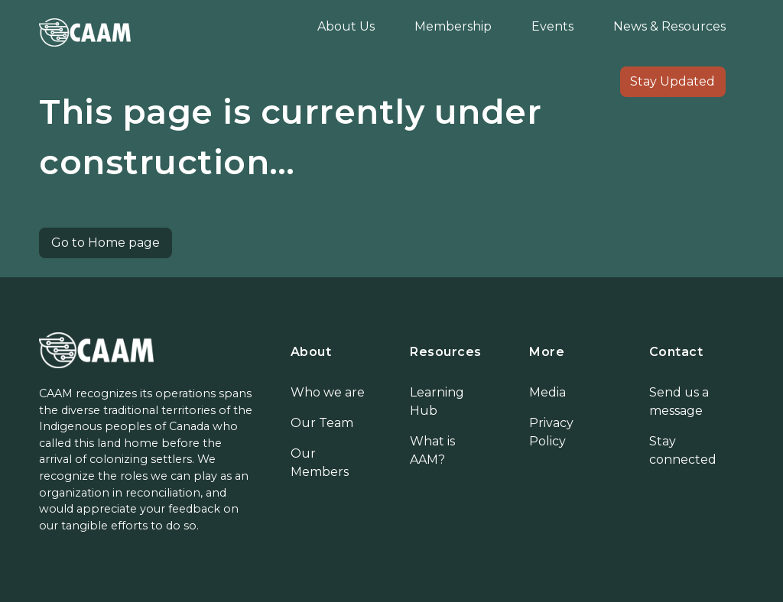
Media (547, 392)
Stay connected (682, 450)
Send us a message (679, 401)
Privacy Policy (551, 432)
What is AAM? (432, 450)
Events (552, 26)
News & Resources (669, 26)
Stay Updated (672, 81)
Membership (453, 26)
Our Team (322, 423)
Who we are (328, 392)
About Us (346, 26)
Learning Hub (437, 401)
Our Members (320, 462)
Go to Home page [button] (105, 242)
